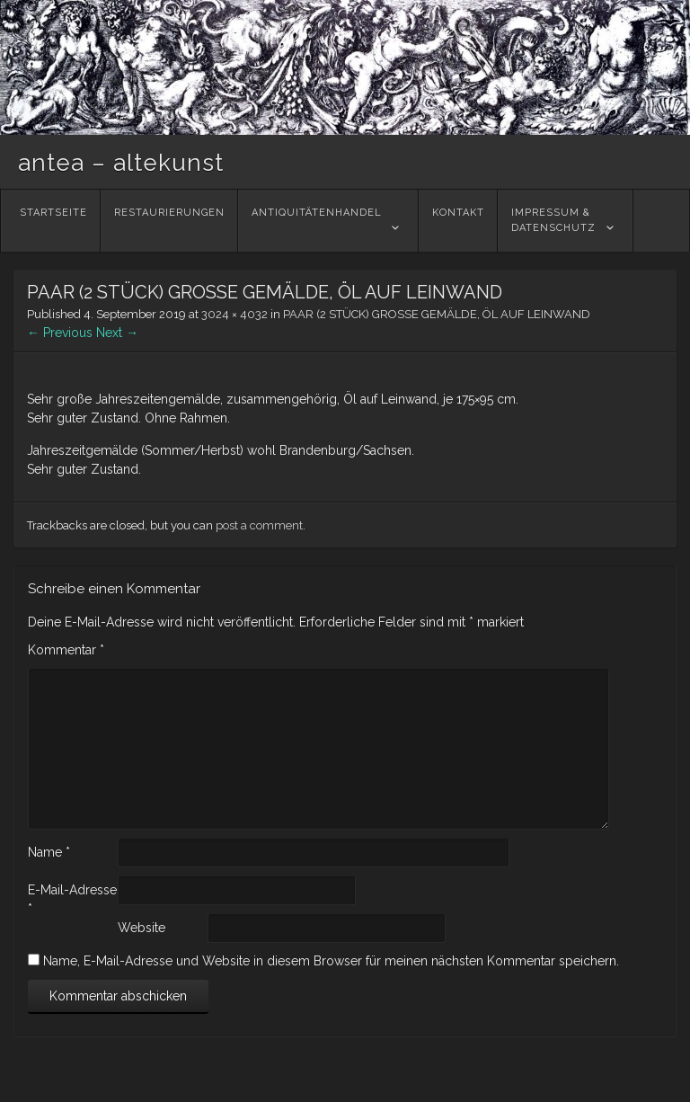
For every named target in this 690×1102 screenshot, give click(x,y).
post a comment (259, 525)
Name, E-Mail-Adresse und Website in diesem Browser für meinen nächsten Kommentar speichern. (331, 961)
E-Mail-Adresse (72, 899)
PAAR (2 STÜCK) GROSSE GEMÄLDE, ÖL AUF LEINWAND (436, 314)
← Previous (60, 332)
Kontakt (458, 220)
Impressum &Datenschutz (553, 220)
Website (141, 927)
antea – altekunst (121, 162)
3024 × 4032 (234, 314)
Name (49, 852)
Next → (117, 332)
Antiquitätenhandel (317, 220)
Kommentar (66, 650)
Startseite (53, 220)
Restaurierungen (169, 220)
